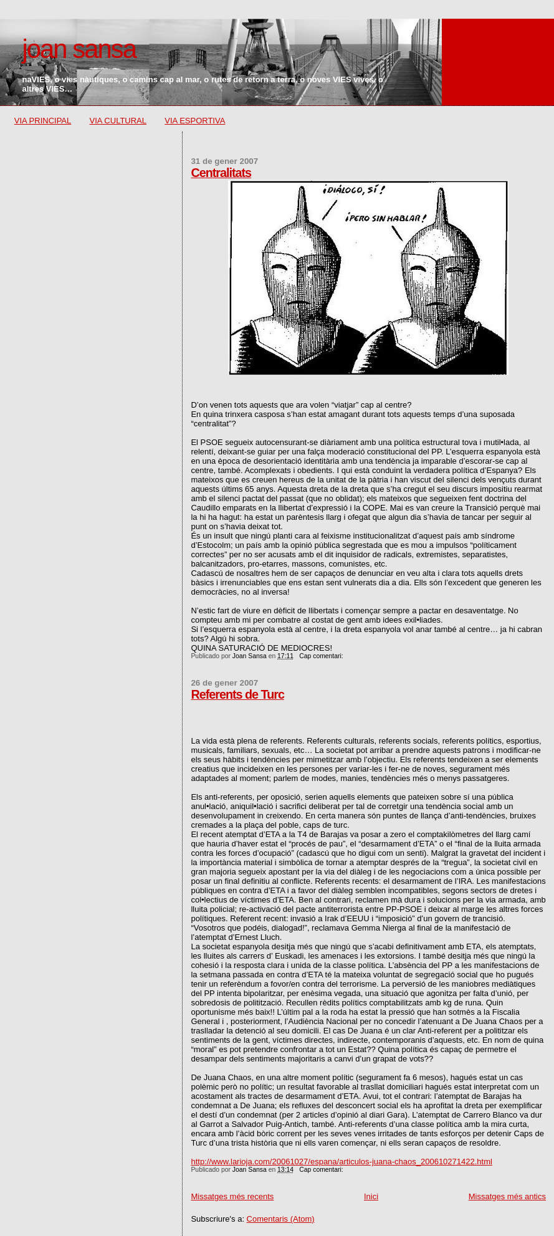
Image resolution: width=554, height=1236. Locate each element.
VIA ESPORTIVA (195, 120)
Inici (371, 1196)
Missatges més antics (507, 1196)
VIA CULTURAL (118, 120)
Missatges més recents (232, 1196)
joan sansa (78, 49)
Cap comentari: (322, 656)
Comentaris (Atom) (281, 1219)
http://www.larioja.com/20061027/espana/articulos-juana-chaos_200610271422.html (341, 1161)
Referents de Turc (237, 694)
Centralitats (221, 173)
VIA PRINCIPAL (43, 120)
